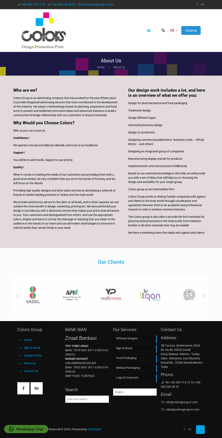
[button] (26, 429)
